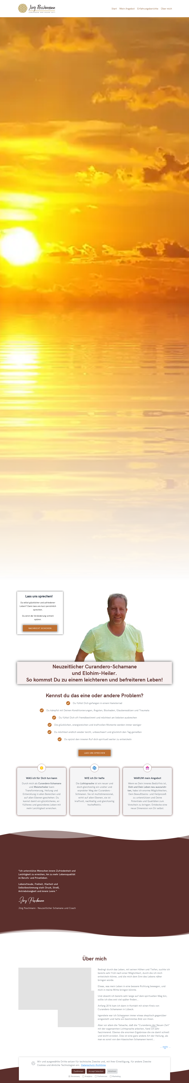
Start (114, 8)
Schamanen (123, 1015)
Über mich (166, 8)
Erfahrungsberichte (147, 8)
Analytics (87, 1076)
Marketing (115, 1076)
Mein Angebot (127, 8)
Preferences (101, 1076)
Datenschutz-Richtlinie (93, 1065)
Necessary (74, 1076)
